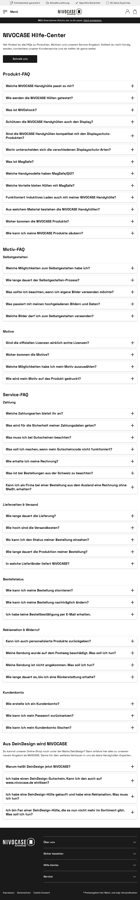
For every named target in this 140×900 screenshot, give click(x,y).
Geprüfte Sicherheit (87, 2)
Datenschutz (24, 892)
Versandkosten (129, 892)
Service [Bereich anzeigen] (48, 876)
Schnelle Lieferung (57, 2)
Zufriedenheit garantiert (25, 2)
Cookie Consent (42, 892)
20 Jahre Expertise (118, 2)
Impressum (8, 892)
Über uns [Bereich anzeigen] (49, 842)
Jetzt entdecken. (92, 20)
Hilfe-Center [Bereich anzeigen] (51, 865)
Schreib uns (20, 58)
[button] (70, 86)
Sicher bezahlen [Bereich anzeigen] (53, 853)
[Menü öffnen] (10, 11)
